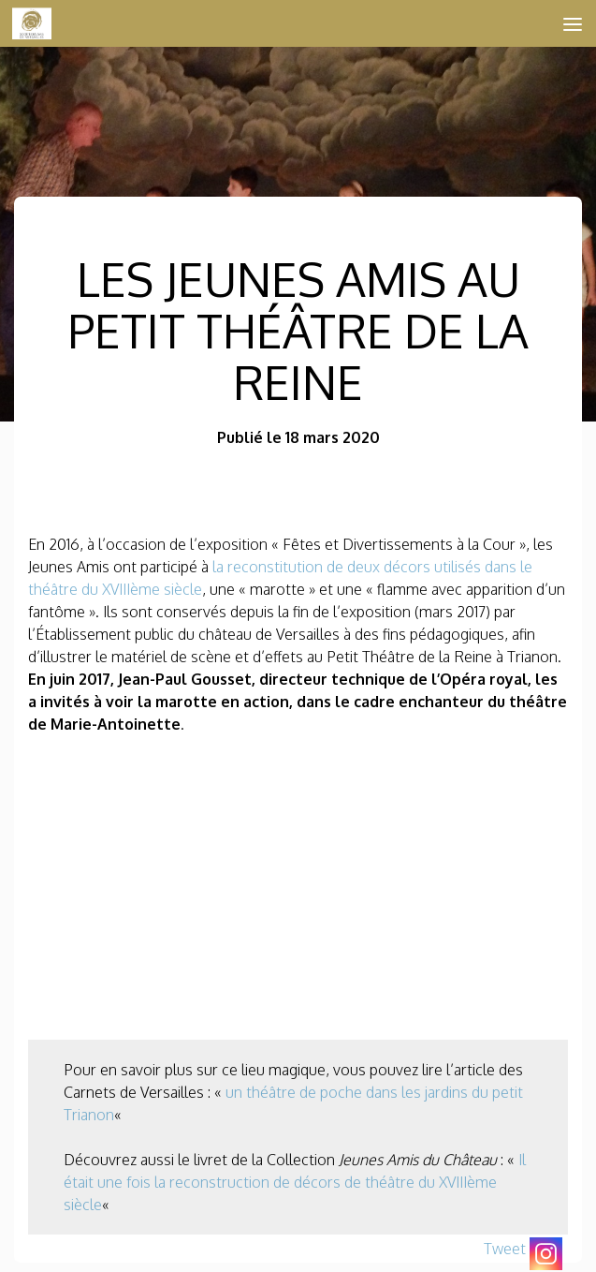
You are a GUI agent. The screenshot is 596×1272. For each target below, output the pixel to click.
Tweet (505, 1248)
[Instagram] (546, 1253)
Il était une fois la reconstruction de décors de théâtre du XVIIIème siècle (295, 1182)
